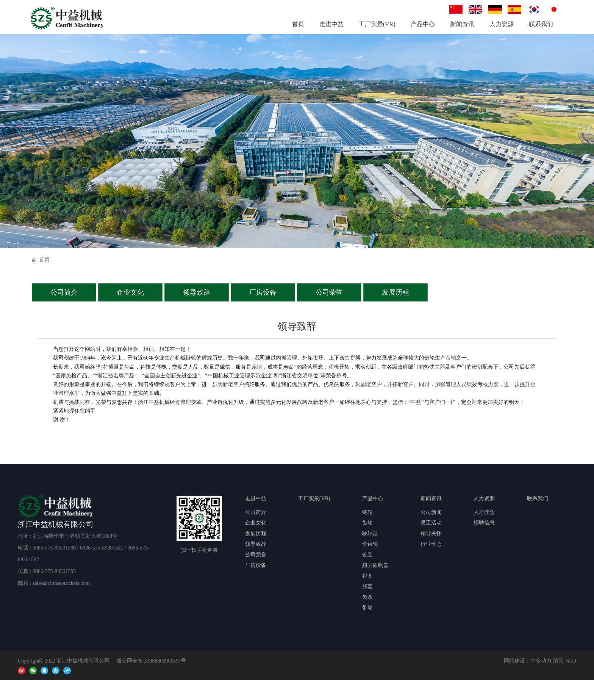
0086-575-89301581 (101, 548)
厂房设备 (263, 292)
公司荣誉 (329, 292)
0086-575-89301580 (54, 548)
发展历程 (395, 292)
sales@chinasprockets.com (61, 583)
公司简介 (64, 292)
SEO (571, 661)
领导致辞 (196, 292)
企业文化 (130, 292)
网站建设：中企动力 (528, 661)
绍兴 (558, 661)
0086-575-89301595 (54, 571)
